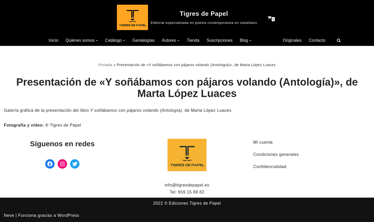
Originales (292, 40)
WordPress (68, 215)
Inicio (53, 40)
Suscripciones (220, 40)
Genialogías (143, 40)
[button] (97, 40)
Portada (105, 65)
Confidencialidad (269, 166)
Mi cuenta (263, 142)
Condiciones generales (276, 154)
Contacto (317, 40)
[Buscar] (339, 40)
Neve (9, 215)
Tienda (193, 40)
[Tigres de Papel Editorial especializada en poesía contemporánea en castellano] (187, 17)
